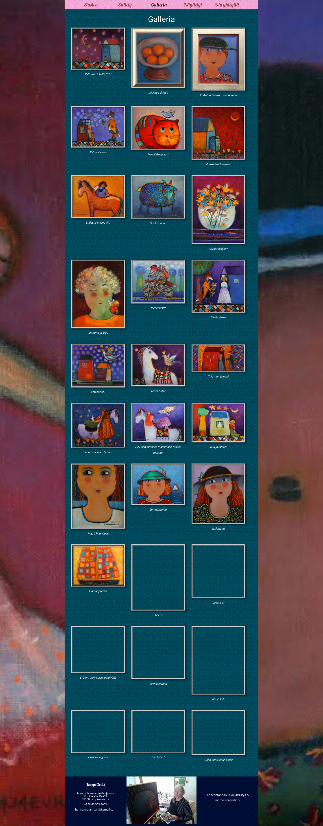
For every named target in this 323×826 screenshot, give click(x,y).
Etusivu (91, 5)
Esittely (125, 5)
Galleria (159, 5)
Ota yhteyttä (227, 5)
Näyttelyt (193, 5)
